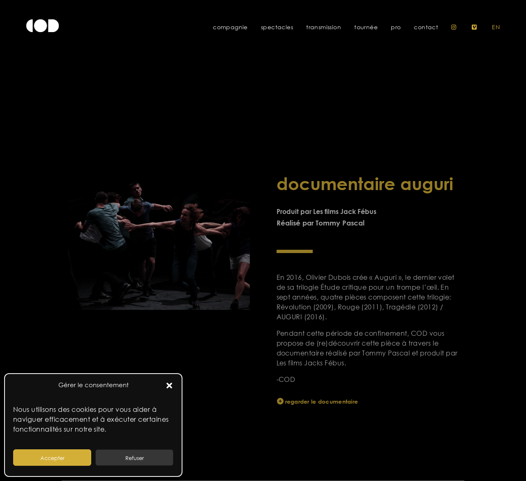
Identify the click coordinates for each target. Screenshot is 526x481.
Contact (426, 27)
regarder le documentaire (323, 401)
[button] (169, 385)
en (496, 27)
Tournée (366, 27)
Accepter (52, 458)
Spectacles (277, 27)
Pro (396, 27)
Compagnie (230, 27)
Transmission (323, 27)
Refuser (134, 458)
